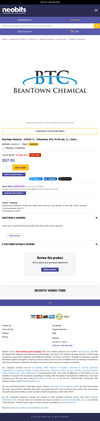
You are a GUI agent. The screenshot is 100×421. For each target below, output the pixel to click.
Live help (75, 20)
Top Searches (43, 408)
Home (4, 39)
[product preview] (50, 81)
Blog (54, 333)
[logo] (14, 10)
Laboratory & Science (17, 39)
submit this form (69, 402)
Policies (5, 333)
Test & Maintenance (29, 373)
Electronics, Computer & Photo (53, 370)
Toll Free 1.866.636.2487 (62, 345)
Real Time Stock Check (14, 193)
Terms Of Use (7, 329)
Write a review (50, 269)
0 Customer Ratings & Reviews (18, 244)
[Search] (47, 25)
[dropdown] (95, 10)
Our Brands (56, 326)
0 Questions (20, 148)
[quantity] (6, 167)
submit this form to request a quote (64, 386)
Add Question (14, 236)
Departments (25, 20)
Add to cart (20, 168)
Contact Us (6, 326)
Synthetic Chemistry (76, 39)
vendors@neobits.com (30, 381)
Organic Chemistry (46, 39)
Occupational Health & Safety (26, 370)
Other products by (50, 131)
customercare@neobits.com (73, 400)
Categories (14, 408)
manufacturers (84, 352)
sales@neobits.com (47, 378)
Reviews (55, 338)
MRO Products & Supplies (55, 368)
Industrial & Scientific (32, 368)
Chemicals (33, 39)
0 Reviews (9, 148)
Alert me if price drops (14, 174)
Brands (31, 408)
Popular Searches (59, 329)
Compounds (61, 39)
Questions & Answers (13, 217)
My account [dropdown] (25, 31)
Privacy (5, 337)
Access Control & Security (78, 370)
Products (23, 408)
